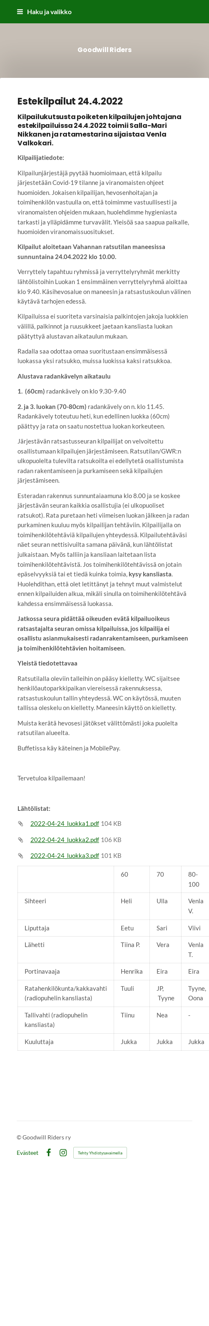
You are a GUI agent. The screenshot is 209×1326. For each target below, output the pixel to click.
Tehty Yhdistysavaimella (100, 1152)
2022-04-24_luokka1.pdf (64, 823)
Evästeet (27, 1153)
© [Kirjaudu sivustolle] (19, 1137)
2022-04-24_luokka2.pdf (64, 839)
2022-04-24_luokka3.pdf (64, 855)
